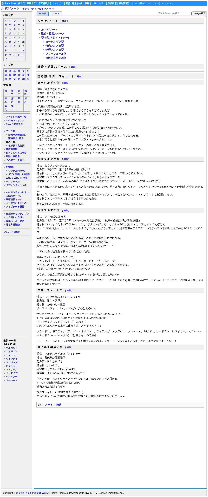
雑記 (58, 404)
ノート (49, 404)
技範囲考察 (11, 149)
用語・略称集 (13, 156)
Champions (9, 3)
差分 (80, 3)
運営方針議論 (13, 224)
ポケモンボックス (15, 120)
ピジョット (11, 366)
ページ (42, 13)
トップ (57, 3)
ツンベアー (11, 376)
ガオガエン (11, 351)
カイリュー (11, 355)
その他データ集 (14, 160)
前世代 (21, 3)
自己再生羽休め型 (56, 57)
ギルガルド (11, 348)
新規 (67, 3)
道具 (8, 152)
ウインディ (11, 358)
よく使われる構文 (15, 217)
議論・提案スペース (53, 33)
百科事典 (45, 3)
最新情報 (10, 199)
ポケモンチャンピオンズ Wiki (38, 8)
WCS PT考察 (20, 178)
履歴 (87, 3)
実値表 (11, 138)
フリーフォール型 (56, 53)
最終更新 (123, 3)
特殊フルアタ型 (55, 45)
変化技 (21, 145)
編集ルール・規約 (15, 221)
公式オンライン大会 (16, 185)
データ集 (10, 131)
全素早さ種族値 (16, 134)
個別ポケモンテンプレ (17, 213)
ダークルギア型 (55, 41)
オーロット (11, 380)
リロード (98, 3)
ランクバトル (13, 181)
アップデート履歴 (15, 206)
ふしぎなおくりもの (16, 203)
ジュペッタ (11, 362)
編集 (74, 3)
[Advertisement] (17, 286)
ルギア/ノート (10, 8)
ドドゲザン (11, 369)
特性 (21, 138)
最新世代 (31, 3)
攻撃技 (11, 145)
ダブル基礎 (14, 174)
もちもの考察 (19, 152)
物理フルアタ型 (55, 49)
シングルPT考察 (16, 170)
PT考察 (9, 167)
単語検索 (112, 3)
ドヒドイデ (11, 373)
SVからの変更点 (14, 124)
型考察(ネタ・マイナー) (55, 37)
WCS (9, 178)
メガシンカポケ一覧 (16, 117)
